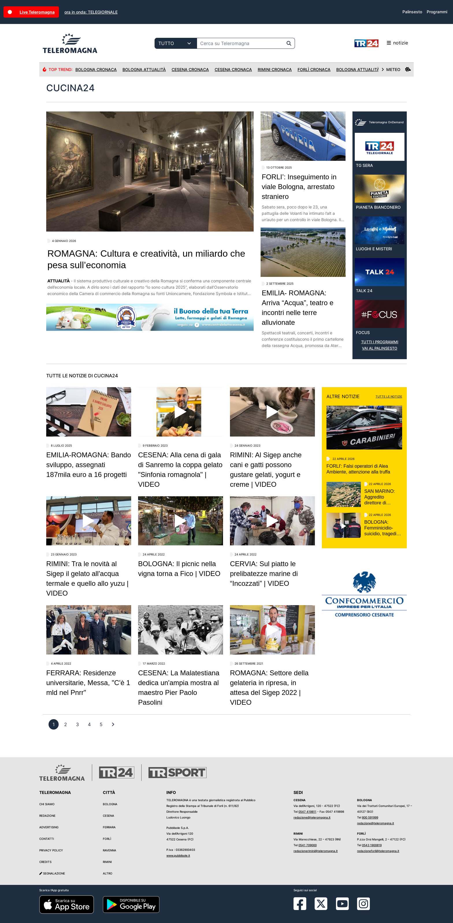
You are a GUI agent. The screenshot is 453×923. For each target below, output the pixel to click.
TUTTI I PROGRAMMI (379, 342)
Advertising (48, 827)
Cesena (108, 815)
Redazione (47, 815)
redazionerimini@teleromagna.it (316, 851)
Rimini (107, 862)
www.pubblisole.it (178, 855)
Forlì (107, 838)
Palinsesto (412, 11)
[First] (113, 724)
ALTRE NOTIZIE (343, 396)
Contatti (46, 838)
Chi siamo (47, 804)
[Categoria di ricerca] (176, 43)
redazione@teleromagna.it (312, 817)
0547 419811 (307, 811)
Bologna (110, 804)
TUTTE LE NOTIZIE (389, 396)
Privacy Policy (51, 850)
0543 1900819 (372, 845)
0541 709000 (307, 845)
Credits (45, 862)
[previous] (54, 724)
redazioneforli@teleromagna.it (378, 851)
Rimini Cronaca (275, 69)
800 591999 (370, 817)
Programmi (437, 11)
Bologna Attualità (144, 69)
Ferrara (109, 827)
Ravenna (109, 850)
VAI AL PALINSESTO (379, 348)
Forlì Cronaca (314, 69)
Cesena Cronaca (190, 69)
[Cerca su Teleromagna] (240, 43)
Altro (107, 873)
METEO (396, 69)
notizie (381, 43)
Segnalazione (52, 873)
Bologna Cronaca (96, 69)
